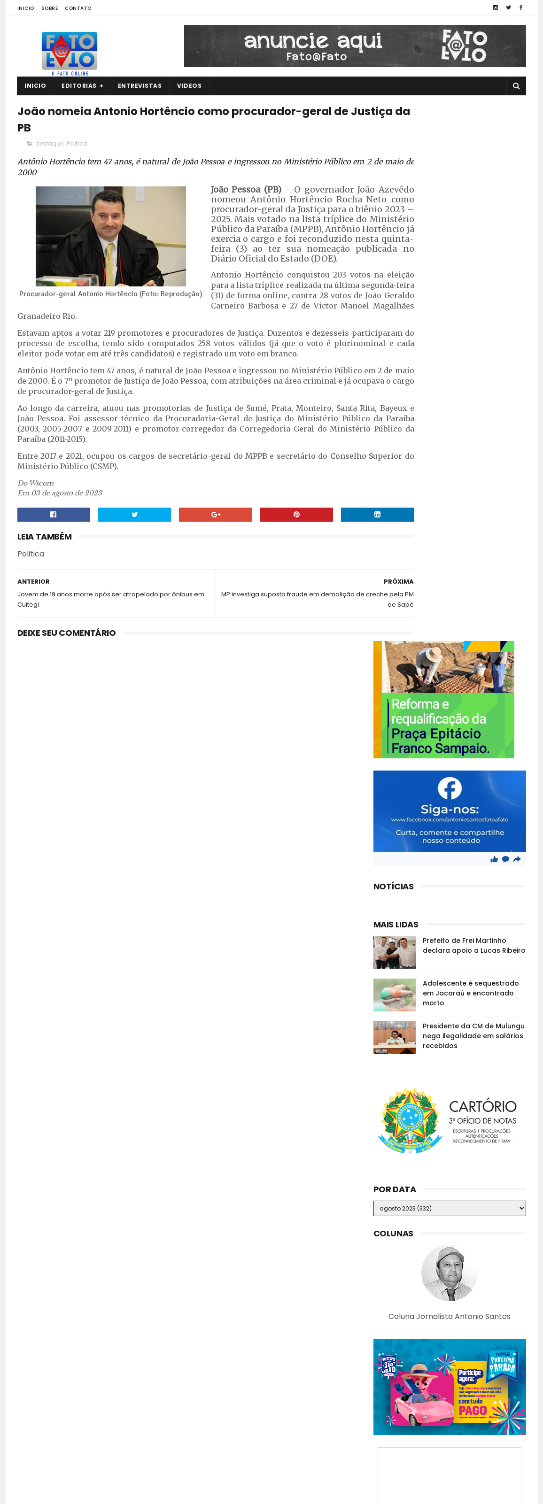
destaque (49, 149)
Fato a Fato (91, 1492)
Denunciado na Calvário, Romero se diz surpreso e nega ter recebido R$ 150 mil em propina (466, 1403)
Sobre (49, 8)
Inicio (25, 8)
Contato (78, 8)
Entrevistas (140, 86)
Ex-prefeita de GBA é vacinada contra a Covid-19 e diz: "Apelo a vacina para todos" (468, 1448)
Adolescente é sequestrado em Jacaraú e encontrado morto (471, 455)
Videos (190, 86)
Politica (77, 149)
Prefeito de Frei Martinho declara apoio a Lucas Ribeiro (474, 407)
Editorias (79, 86)
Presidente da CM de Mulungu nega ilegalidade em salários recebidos (474, 497)
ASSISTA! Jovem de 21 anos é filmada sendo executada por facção (464, 1356)
